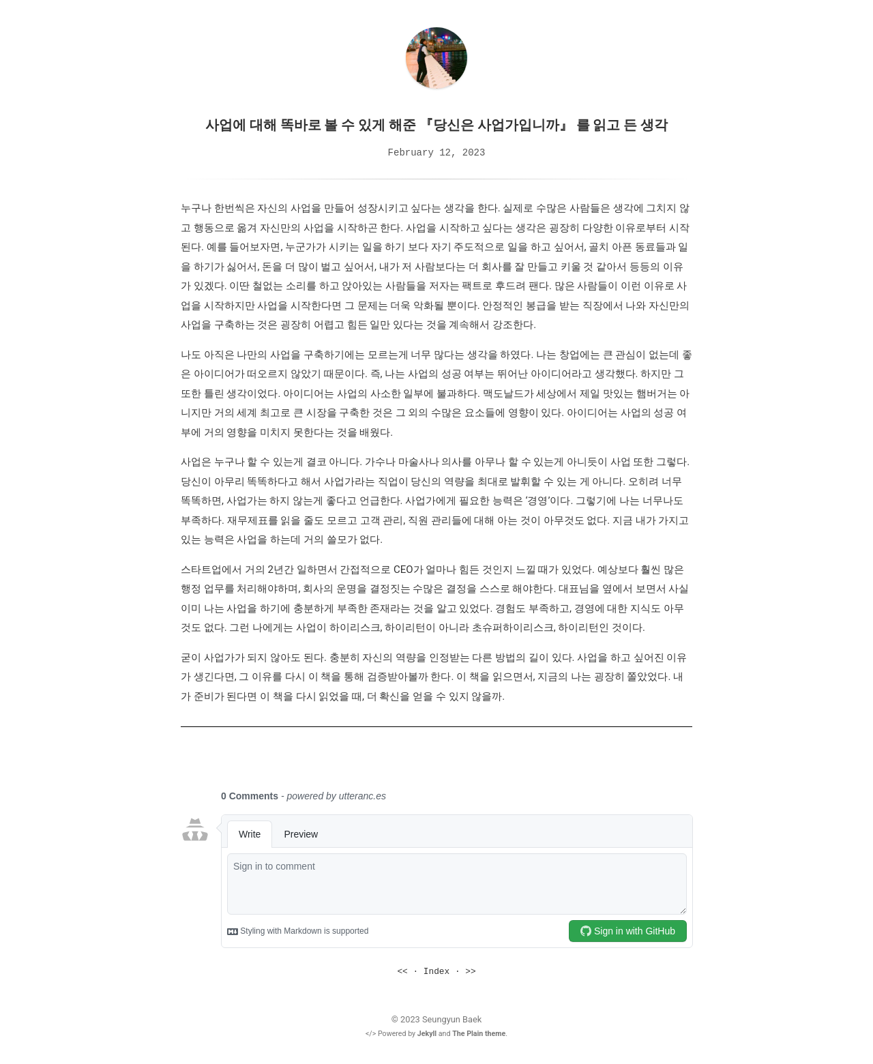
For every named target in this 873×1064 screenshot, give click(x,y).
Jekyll (426, 1033)
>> (470, 971)
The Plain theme (478, 1033)
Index (436, 971)
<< (402, 971)
